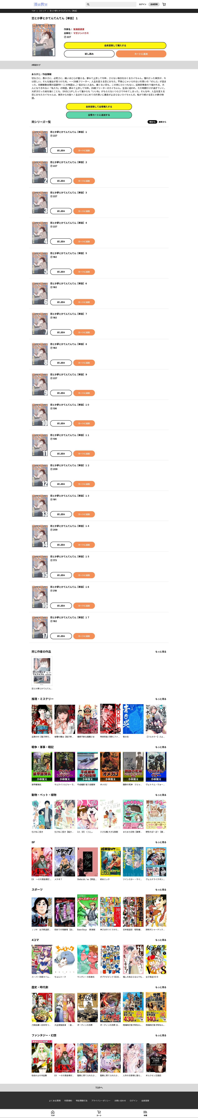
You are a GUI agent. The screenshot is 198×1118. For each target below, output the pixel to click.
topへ (99, 1087)
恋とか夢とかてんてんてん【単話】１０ (70, 404)
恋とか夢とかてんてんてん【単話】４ (68, 222)
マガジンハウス (81, 33)
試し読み (89, 54)
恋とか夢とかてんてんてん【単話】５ (68, 253)
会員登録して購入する (115, 45)
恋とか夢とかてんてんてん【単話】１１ (70, 435)
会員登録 (154, 4)
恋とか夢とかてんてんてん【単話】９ (68, 374)
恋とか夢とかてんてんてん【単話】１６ (70, 587)
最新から (162, 122)
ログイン (142, 4)
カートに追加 (141, 54)
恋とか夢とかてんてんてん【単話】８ (68, 344)
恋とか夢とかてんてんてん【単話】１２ (70, 465)
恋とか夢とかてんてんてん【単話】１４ (70, 526)
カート (99, 1115)
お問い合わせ (120, 1100)
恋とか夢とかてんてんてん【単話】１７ (70, 617)
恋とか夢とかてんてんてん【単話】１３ (70, 495)
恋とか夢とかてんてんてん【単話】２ (68, 162)
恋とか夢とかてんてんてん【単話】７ (68, 313)
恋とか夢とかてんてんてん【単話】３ (68, 192)
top (33, 11)
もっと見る (160, 651)
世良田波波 (78, 29)
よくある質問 (55, 1100)
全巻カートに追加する (99, 115)
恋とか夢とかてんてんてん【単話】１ (68, 132)
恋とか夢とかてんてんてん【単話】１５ (70, 556)
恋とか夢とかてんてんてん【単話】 (64, 11)
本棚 (145, 1115)
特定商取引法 (81, 1100)
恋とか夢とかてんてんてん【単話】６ (68, 283)
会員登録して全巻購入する (99, 106)
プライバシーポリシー (101, 1100)
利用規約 (68, 1100)
